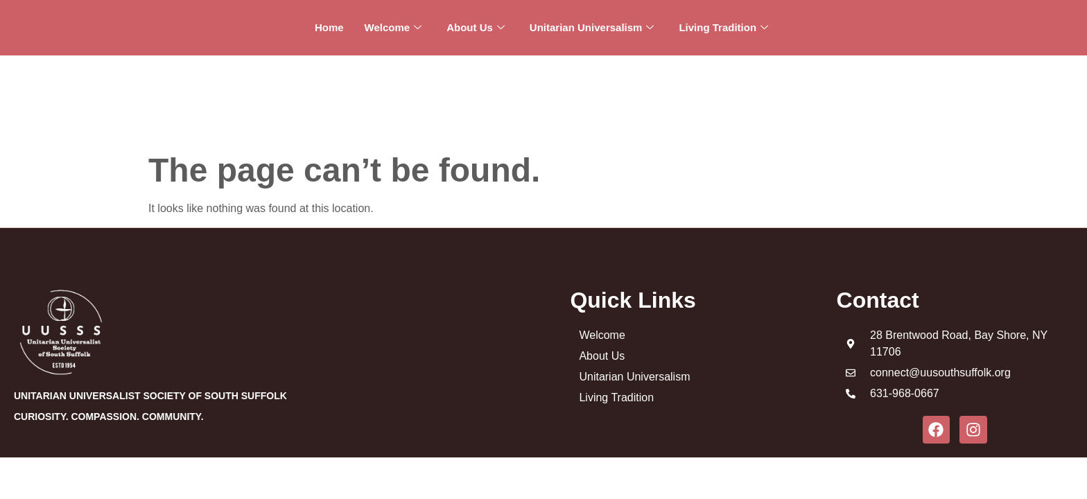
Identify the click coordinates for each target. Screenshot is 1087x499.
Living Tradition (723, 27)
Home (329, 27)
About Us (475, 27)
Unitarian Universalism (592, 27)
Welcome (393, 27)
